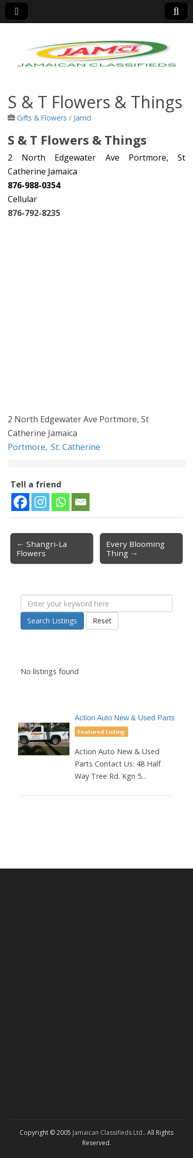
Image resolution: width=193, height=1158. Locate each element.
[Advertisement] (96, 316)
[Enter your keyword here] (96, 603)
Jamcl (82, 118)
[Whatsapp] (60, 502)
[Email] (81, 502)
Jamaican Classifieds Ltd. (108, 1132)
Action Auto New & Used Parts (124, 718)
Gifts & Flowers (42, 118)
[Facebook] (20, 502)
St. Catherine (75, 447)
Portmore (26, 447)
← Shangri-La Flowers (41, 548)
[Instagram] (40, 502)
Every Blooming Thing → (135, 548)
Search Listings (52, 620)
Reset (102, 620)
